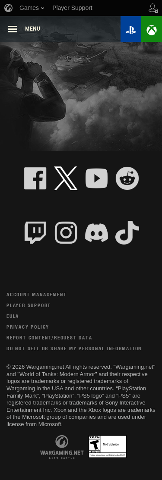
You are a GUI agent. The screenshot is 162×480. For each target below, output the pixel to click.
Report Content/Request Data (49, 337)
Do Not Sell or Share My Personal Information (74, 348)
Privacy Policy (27, 326)
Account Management (36, 294)
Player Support (28, 305)
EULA (12, 316)
